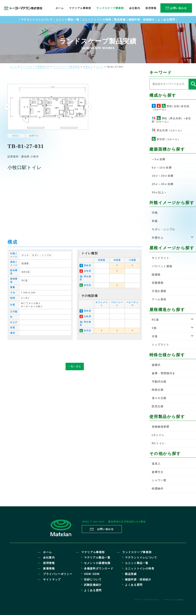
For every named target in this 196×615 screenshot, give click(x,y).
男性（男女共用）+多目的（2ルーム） (171, 119)
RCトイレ (158, 443)
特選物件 (157, 488)
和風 (155, 221)
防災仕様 (157, 406)
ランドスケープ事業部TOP (35, 67)
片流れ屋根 (159, 291)
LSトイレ (158, 435)
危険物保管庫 (160, 426)
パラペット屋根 (162, 266)
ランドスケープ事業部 (137, 552)
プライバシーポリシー (57, 574)
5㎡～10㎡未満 (162, 167)
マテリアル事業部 (93, 552)
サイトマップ (52, 579)
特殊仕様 (157, 389)
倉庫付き (34, 132)
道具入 (16, 132)
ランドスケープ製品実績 (66, 67)
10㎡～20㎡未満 (162, 175)
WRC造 (26, 269)
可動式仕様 (159, 381)
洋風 (155, 212)
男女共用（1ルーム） (167, 130)
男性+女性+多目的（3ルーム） (170, 107)
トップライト (160, 344)
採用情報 (49, 563)
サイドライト (160, 258)
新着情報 (49, 568)
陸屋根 (25, 260)
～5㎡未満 (158, 159)
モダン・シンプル (41, 252)
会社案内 (49, 557)
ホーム (13, 67)
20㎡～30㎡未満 (162, 184)
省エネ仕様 (159, 398)
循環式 (156, 365)
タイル (99, 67)
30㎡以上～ (159, 192)
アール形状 (159, 299)
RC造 (25, 277)
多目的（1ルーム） (166, 139)
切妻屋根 (157, 282)
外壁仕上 (88, 67)
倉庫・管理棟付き (163, 373)
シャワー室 (159, 480)
